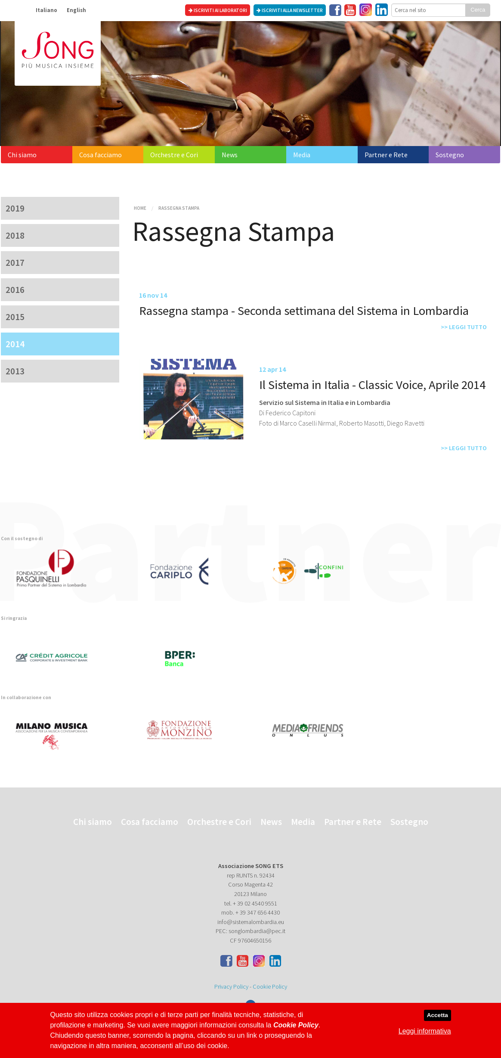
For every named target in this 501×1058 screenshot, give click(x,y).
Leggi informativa (425, 1031)
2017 (15, 262)
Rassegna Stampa (178, 208)
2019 (15, 208)
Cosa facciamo (100, 154)
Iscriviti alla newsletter (290, 10)
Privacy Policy (231, 986)
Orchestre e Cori (174, 154)
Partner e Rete (386, 154)
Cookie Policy (270, 986)
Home (140, 208)
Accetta (437, 1015)
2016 (15, 290)
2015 (15, 317)
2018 (15, 235)
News (230, 154)
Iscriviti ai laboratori (218, 10)
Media (301, 154)
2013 (15, 371)
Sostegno (450, 154)
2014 (15, 344)
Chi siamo (22, 154)
